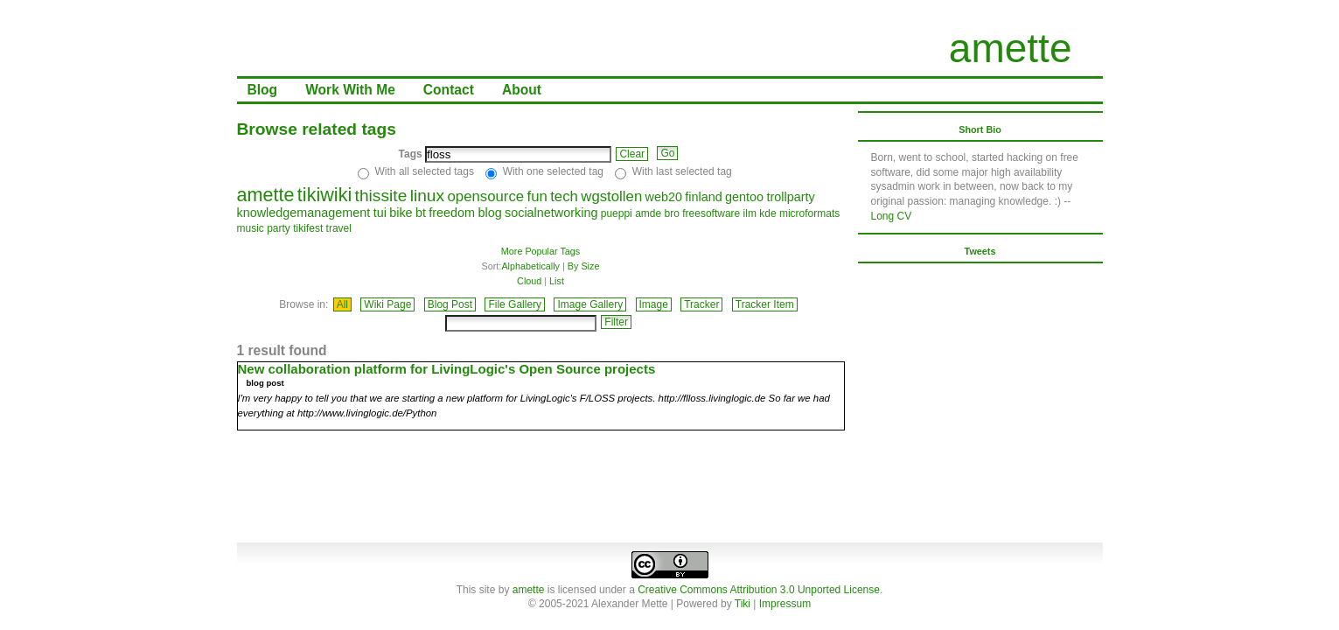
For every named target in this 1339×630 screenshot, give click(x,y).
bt (420, 213)
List (556, 281)
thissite (381, 195)
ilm (750, 213)
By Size (584, 266)
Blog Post (450, 304)
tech (564, 196)
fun (537, 196)
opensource (485, 196)
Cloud (529, 281)
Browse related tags (316, 129)
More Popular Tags (540, 251)
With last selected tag (682, 171)
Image (653, 304)
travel (339, 228)
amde (648, 213)
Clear (632, 154)
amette (1010, 48)
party (278, 228)
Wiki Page (387, 304)
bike (400, 213)
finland (703, 197)
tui (380, 213)
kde (767, 213)
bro (672, 213)
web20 (663, 197)
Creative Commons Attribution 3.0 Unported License (759, 590)
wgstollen (611, 196)
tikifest (308, 228)
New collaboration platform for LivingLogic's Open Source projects (447, 368)
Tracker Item (765, 304)
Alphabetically (530, 266)
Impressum (785, 604)
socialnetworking (551, 213)
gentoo (744, 197)
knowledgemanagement (304, 213)
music (250, 228)
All (342, 304)
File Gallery (514, 304)
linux (427, 195)
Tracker (701, 304)
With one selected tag (553, 171)
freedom (452, 213)
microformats (809, 213)
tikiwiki (324, 195)
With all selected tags (424, 171)
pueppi (616, 213)
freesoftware (711, 213)
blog (489, 213)
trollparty (790, 197)
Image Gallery (590, 304)
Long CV (891, 216)
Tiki (742, 604)
